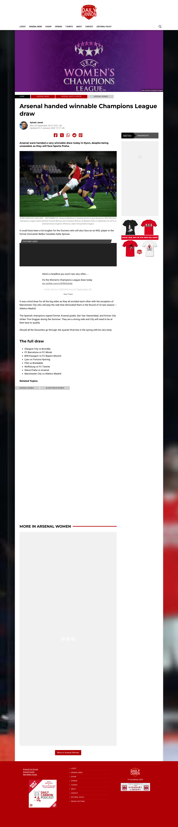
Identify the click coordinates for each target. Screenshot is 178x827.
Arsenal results (28, 772)
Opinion (58, 27)
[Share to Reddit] (74, 135)
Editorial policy (104, 27)
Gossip (48, 27)
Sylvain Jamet (36, 122)
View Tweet (68, 294)
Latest (23, 27)
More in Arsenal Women (45, 526)
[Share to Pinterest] (80, 135)
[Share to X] (62, 135)
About (79, 27)
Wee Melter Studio (30, 775)
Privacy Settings (78, 801)
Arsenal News (35, 27)
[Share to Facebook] (56, 135)
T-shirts (69, 27)
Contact (89, 27)
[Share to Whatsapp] (68, 135)
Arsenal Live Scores (30, 769)
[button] (160, 26)
